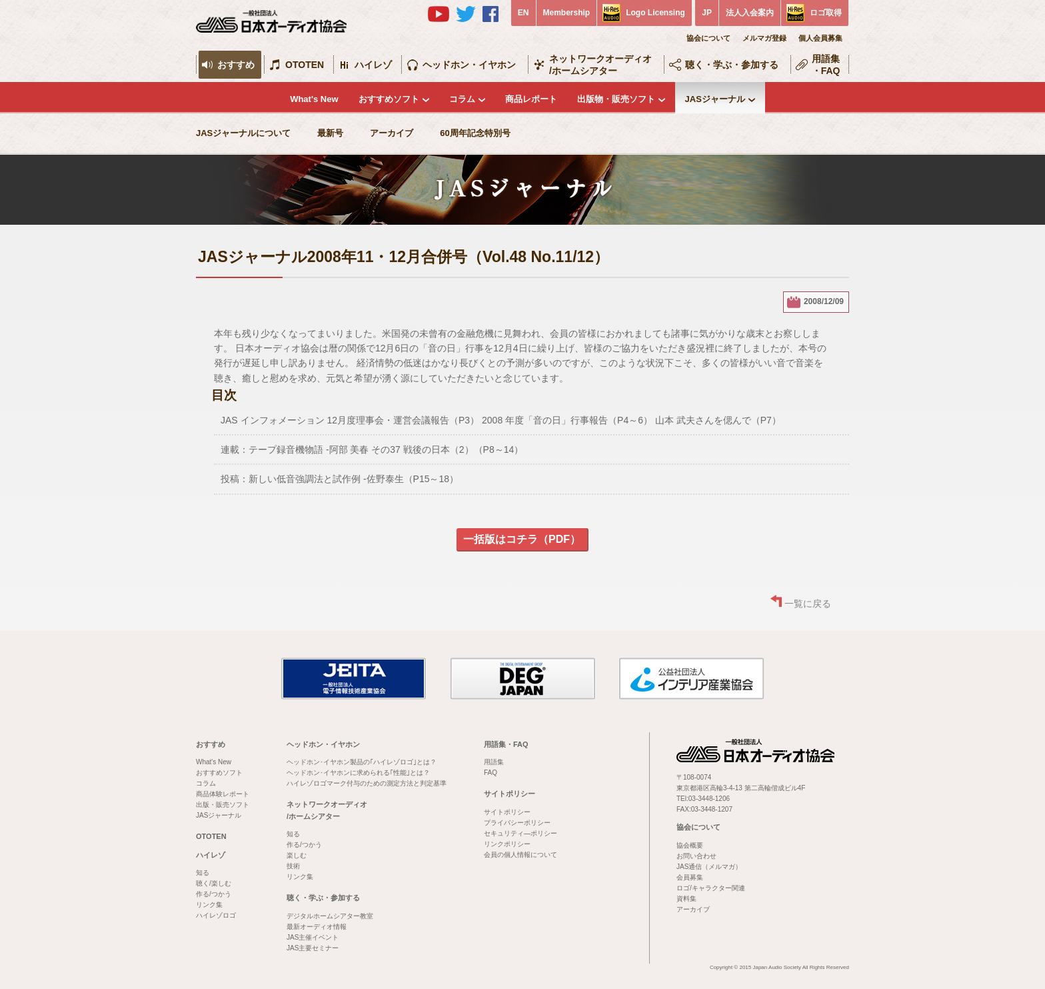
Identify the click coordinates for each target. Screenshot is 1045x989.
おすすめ (236, 64)
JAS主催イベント (313, 937)
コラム (462, 99)
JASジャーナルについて (243, 133)
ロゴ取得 (826, 12)
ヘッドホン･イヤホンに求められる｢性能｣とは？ (358, 772)
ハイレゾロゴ (216, 915)
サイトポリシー (509, 794)
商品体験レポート (222, 794)
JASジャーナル (715, 99)
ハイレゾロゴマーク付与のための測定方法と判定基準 (367, 783)
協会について (708, 38)
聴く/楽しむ (213, 883)
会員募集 (689, 877)
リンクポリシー (507, 844)
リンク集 (209, 904)
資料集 (686, 898)
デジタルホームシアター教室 (330, 916)
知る (202, 872)
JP (707, 12)
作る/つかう (213, 894)
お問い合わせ (696, 856)
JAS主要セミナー (313, 948)
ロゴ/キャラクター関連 (710, 888)
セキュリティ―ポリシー (520, 833)
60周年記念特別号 (475, 133)
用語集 (494, 762)
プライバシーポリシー (517, 822)
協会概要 (689, 845)
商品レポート (531, 99)
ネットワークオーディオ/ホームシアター (600, 64)
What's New (314, 99)
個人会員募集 (820, 38)
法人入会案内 (750, 12)
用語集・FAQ (826, 64)
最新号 (330, 133)
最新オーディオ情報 (317, 926)
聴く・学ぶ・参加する (731, 64)
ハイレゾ (373, 64)
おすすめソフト (389, 99)
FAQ (490, 772)
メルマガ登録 (764, 38)
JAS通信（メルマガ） (709, 866)
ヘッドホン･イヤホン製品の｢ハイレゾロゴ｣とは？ (362, 762)
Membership (566, 12)
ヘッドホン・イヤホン (469, 64)
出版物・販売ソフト (616, 99)
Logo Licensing (655, 12)
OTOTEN (304, 64)
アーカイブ (391, 133)
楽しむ (297, 855)
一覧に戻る (807, 603)
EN (523, 12)
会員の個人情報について (520, 854)
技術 (293, 866)
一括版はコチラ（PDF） (521, 539)
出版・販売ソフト (222, 804)
